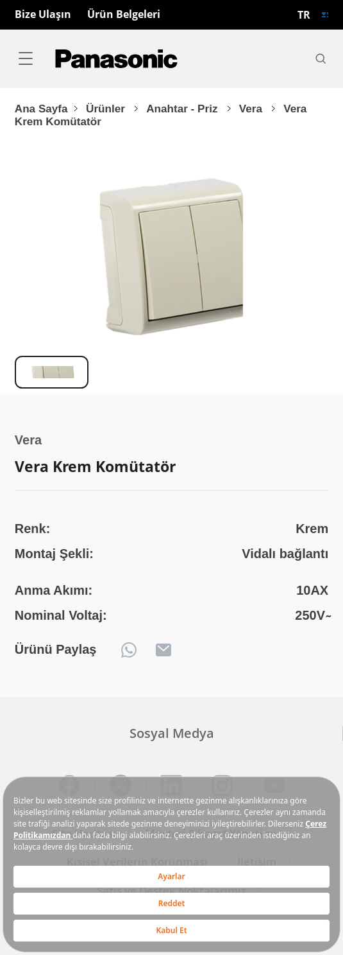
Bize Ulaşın (43, 14)
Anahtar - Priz (183, 109)
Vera (252, 109)
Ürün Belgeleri (123, 14)
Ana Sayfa (41, 109)
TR (303, 15)
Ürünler (107, 109)
